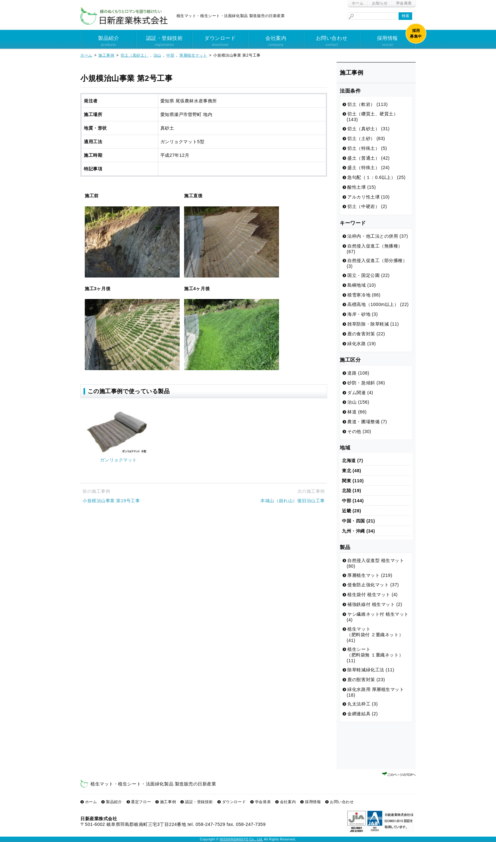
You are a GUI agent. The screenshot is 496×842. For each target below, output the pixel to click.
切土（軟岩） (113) (367, 104)
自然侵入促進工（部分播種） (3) (377, 263)
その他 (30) (359, 431)
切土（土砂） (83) (366, 138)
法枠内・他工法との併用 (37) (377, 236)
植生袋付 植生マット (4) (372, 594)
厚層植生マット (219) (369, 575)
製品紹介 (108, 41)
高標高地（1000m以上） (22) (378, 304)
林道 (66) (357, 411)
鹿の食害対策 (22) (366, 333)
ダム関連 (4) (360, 392)
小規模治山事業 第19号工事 (111, 500)
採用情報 (387, 41)
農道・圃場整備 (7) (367, 421)
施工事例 (168, 802)
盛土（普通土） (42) (368, 158)
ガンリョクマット (118, 459)
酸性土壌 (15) (361, 187)
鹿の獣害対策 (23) (366, 679)
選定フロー (141, 802)
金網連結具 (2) (362, 713)
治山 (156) (358, 402)
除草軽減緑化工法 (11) (370, 669)
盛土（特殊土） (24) (368, 167)
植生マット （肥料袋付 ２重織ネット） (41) (375, 634)
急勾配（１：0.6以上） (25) (376, 177)
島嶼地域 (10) (361, 285)
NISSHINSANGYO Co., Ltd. (241, 839)
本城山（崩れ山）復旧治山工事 (292, 500)
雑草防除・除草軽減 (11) (373, 323)
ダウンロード (220, 41)
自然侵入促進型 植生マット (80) (375, 563)
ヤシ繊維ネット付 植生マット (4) (378, 617)
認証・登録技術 (164, 41)
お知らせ (380, 3)
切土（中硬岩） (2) (367, 206)
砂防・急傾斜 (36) (366, 382)
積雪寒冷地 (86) (363, 294)
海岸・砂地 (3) (362, 314)
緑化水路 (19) (361, 343)
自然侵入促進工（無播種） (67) (375, 248)
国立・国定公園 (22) (368, 275)
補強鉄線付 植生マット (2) (374, 604)
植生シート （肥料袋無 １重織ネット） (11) (375, 655)
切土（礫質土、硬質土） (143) (372, 116)
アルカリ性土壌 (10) (368, 196)
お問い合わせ (331, 41)
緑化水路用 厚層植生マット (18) (375, 692)
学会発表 (404, 3)
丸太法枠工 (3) (362, 703)
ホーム (358, 3)
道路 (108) (358, 372)
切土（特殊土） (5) (367, 148)
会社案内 (275, 41)
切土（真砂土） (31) (368, 128)
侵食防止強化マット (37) (373, 584)
